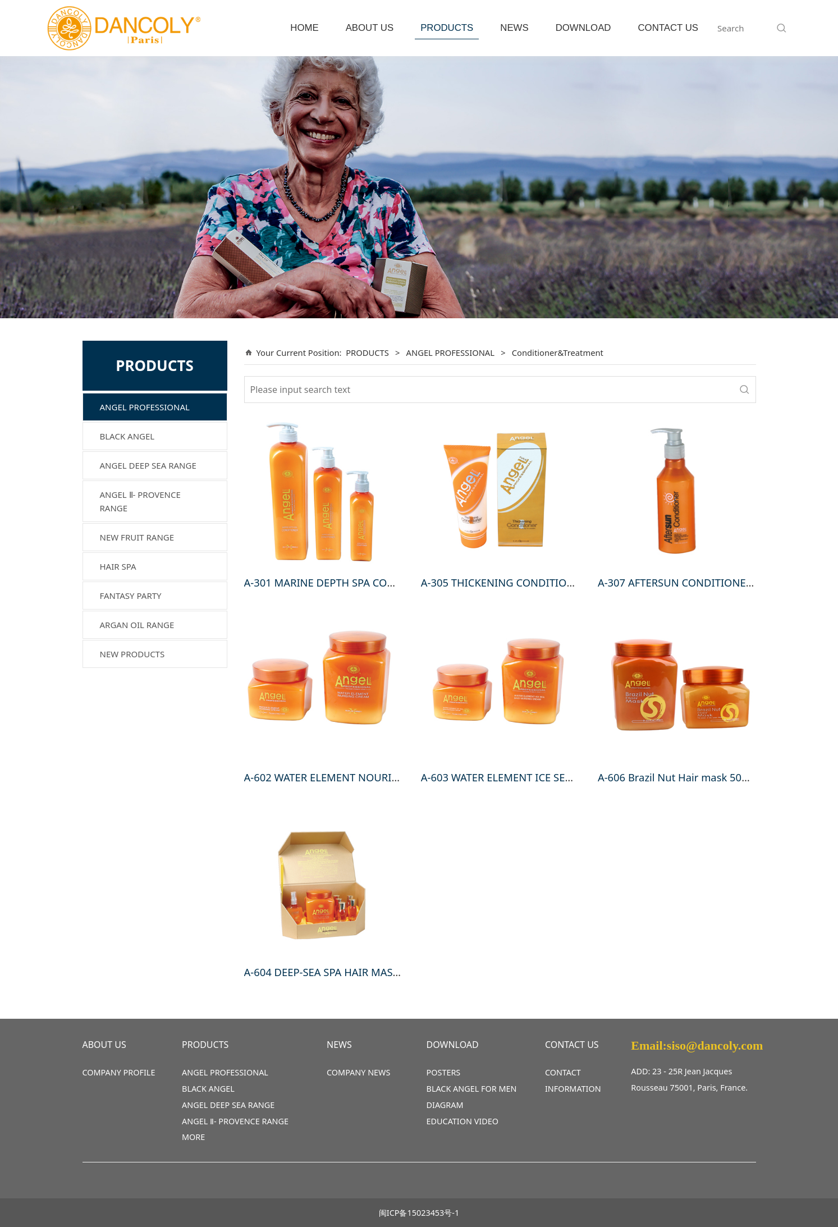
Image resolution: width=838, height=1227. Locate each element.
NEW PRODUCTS (132, 654)
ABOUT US (369, 27)
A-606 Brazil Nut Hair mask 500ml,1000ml (698, 777)
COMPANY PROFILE (119, 1072)
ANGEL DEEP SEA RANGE (148, 465)
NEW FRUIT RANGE (137, 537)
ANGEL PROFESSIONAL (145, 407)
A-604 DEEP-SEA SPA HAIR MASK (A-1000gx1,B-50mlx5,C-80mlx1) (399, 972)
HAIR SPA (118, 566)
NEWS (514, 27)
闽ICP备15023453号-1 (419, 1212)
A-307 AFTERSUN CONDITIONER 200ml (691, 582)
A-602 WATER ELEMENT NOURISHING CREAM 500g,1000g (382, 777)
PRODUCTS (446, 27)
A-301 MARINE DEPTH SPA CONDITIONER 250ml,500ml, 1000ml (397, 582)
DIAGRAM (445, 1105)
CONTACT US (668, 27)
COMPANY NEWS (358, 1072)
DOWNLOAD (583, 27)
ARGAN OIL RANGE (137, 624)
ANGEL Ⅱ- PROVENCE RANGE (140, 501)
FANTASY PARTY (131, 595)
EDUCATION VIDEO (462, 1121)
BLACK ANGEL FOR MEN (472, 1088)
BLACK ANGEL (127, 436)
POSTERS (444, 1072)
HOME (304, 27)
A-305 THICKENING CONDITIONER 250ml (520, 582)
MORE (193, 1137)
